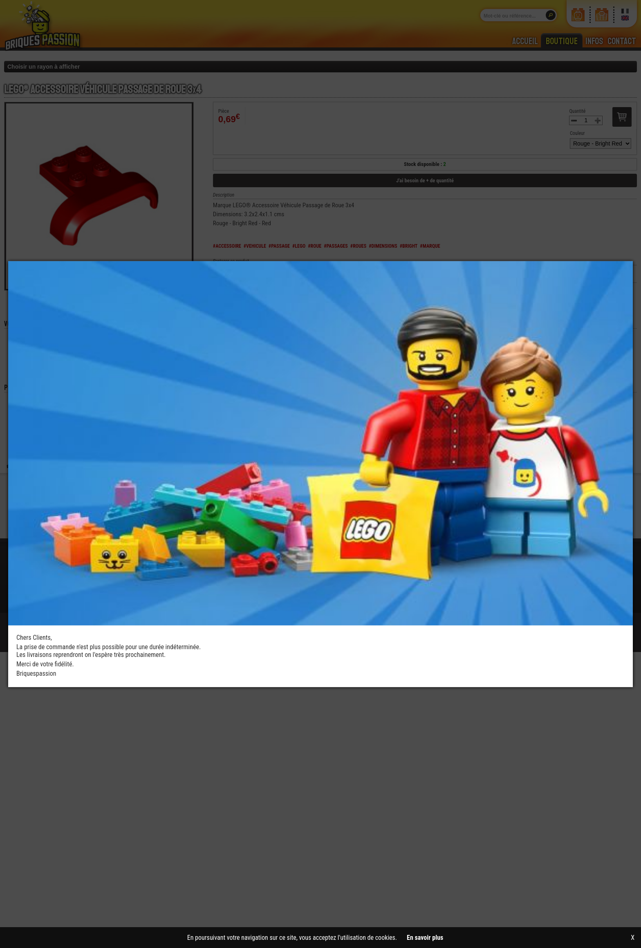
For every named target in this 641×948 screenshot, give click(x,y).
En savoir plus (425, 937)
